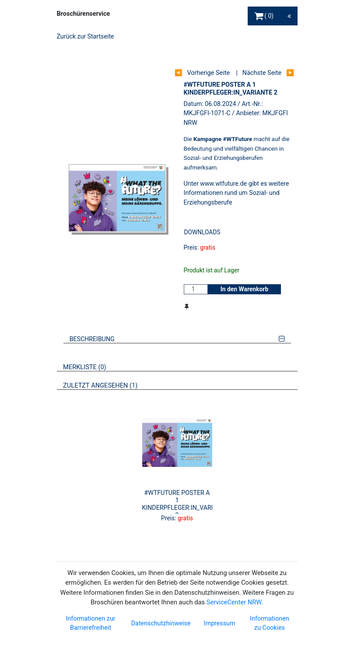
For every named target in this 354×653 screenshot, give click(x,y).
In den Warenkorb (245, 289)
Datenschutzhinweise (161, 623)
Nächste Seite (261, 73)
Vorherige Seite (208, 73)
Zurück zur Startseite (85, 36)
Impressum (219, 623)
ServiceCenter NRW (234, 602)
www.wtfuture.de (223, 183)
